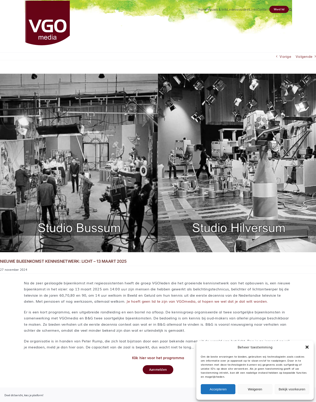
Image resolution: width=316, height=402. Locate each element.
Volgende (304, 56)
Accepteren (218, 389)
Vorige (285, 56)
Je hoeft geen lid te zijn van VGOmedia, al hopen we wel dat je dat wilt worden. (197, 301)
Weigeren (255, 389)
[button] (307, 347)
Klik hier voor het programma (158, 357)
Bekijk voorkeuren (292, 389)
